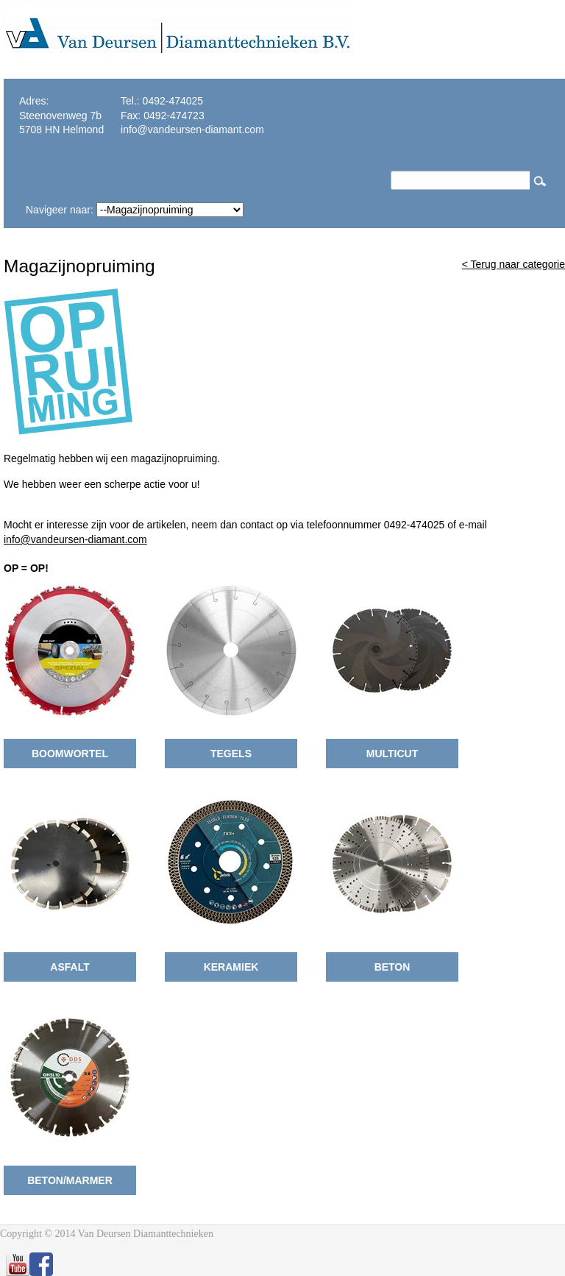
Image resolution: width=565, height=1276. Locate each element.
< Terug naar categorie (513, 264)
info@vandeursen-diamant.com (75, 539)
